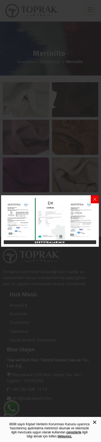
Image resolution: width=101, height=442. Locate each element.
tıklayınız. (65, 436)
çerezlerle (74, 432)
